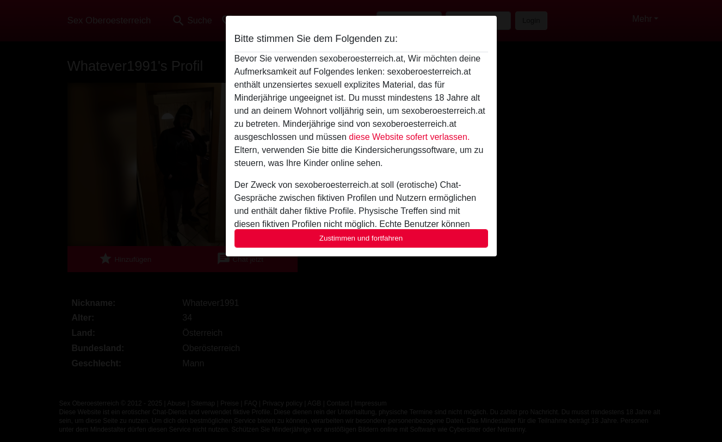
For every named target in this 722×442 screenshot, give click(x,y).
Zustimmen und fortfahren (361, 238)
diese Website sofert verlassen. (409, 137)
